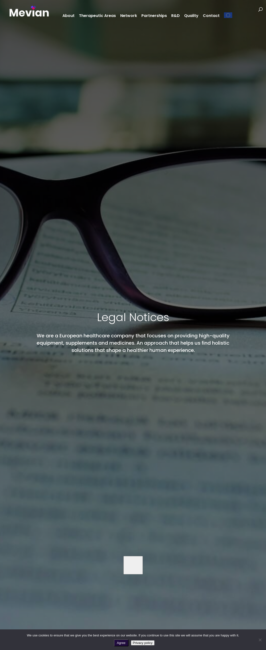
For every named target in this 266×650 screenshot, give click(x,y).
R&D (175, 16)
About (68, 16)
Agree (121, 643)
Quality (191, 16)
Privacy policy (143, 643)
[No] (259, 639)
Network (128, 16)
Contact (211, 16)
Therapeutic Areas (97, 16)
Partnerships (154, 16)
